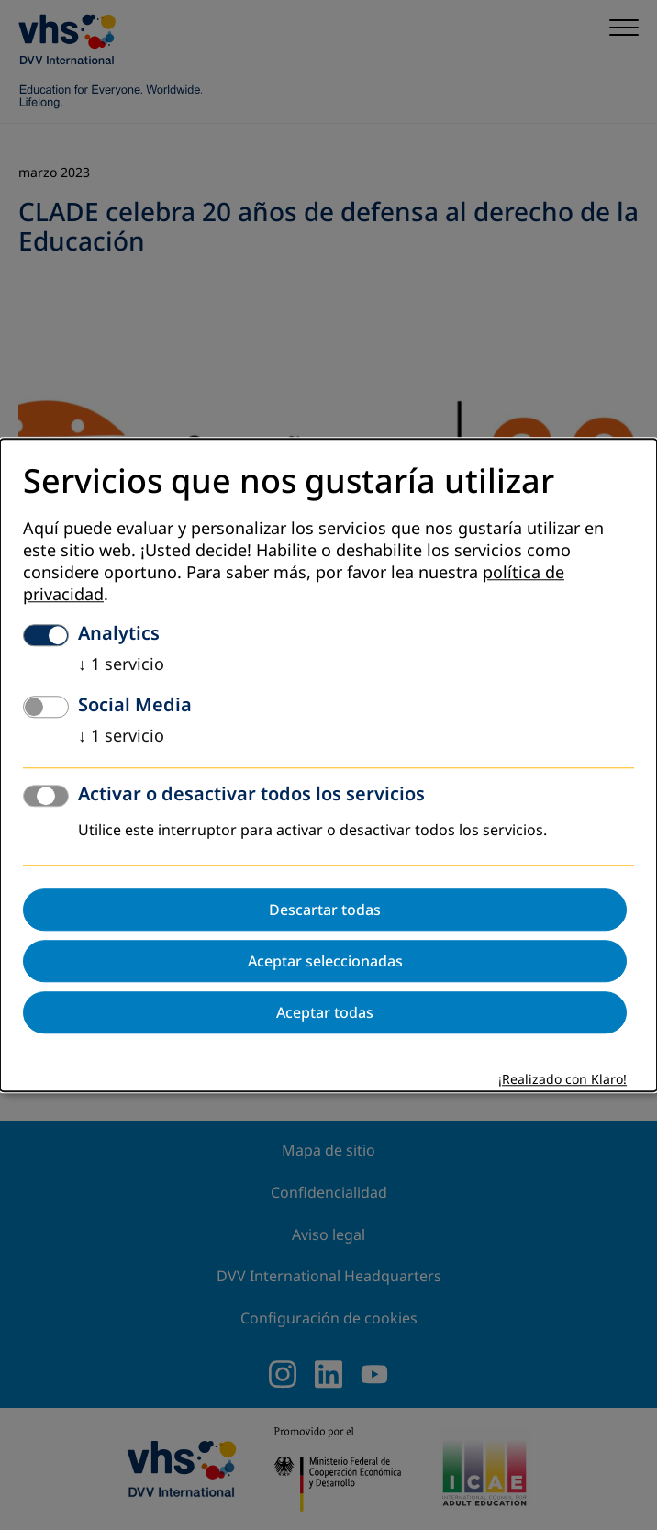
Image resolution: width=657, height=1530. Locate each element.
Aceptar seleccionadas (325, 961)
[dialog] (328, 765)
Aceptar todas (324, 1012)
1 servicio (121, 664)
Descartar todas (325, 909)
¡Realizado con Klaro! (562, 1079)
